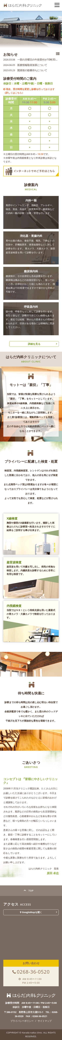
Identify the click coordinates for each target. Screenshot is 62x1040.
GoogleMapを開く (31, 912)
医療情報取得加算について (25, 65)
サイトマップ (45, 1020)
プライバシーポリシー (22, 1020)
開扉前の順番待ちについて (25, 70)
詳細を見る (34, 344)
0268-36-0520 (33, 971)
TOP (31, 890)
